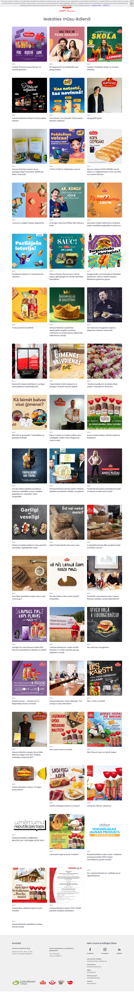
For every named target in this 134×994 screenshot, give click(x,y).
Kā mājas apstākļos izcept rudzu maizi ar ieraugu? (28, 597)
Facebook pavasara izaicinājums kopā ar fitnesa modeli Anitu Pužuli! (104, 490)
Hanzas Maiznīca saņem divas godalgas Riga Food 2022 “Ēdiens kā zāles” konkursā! (27, 171)
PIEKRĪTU (106, 5)
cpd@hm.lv (58, 956)
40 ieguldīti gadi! (94, 118)
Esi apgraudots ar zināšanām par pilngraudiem (64, 68)
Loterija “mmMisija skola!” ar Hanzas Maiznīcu (102, 68)
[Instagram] (105, 950)
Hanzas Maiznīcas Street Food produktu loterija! (29, 119)
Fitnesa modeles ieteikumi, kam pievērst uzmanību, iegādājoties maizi (29, 546)
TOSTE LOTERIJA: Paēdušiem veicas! (65, 169)
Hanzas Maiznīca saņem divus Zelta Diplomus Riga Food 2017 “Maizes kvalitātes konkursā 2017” (27, 754)
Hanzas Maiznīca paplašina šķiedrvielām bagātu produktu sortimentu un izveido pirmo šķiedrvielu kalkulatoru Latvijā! (66, 332)
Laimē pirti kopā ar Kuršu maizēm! (64, 854)
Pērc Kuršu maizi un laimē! (61, 749)
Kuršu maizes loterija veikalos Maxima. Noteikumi (103, 436)
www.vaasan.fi (91, 983)
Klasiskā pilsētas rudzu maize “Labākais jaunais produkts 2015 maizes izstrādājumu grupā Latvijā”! (104, 857)
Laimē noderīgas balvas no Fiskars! (65, 806)
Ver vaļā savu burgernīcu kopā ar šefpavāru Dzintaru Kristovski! (101, 329)
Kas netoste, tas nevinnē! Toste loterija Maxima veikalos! (66, 119)
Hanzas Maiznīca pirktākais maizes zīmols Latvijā (27, 925)
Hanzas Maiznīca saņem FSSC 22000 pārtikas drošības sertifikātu (65, 909)
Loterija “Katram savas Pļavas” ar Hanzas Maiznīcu (26, 68)
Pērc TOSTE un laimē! (96, 701)
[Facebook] (90, 950)
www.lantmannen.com (94, 967)
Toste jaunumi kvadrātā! (22, 328)
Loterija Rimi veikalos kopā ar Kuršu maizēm (27, 909)
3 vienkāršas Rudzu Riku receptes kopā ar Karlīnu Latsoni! (103, 546)
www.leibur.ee (91, 972)
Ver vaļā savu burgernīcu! (98, 647)
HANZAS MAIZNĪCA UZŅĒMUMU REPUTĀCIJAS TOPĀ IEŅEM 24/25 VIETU (28, 839)
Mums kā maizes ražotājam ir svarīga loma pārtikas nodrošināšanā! (28, 385)
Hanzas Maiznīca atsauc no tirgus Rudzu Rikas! (26, 788)
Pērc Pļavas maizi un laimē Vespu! (101, 752)
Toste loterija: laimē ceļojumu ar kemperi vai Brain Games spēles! (63, 385)
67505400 (56, 954)
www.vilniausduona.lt (93, 978)
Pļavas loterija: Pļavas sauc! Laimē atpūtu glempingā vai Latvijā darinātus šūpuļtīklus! (66, 276)
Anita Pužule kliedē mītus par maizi (64, 545)
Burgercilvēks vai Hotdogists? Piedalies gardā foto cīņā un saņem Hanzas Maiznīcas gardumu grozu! (104, 276)
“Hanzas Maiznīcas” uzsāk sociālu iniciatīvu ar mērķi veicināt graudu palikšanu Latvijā (64, 650)
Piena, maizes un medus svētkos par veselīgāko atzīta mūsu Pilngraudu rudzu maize (65, 437)
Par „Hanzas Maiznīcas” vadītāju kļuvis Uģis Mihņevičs (103, 874)
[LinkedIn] (119, 950)
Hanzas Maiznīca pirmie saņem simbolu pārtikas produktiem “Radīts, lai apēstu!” (67, 490)
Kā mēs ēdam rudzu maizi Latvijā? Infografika (64, 597)
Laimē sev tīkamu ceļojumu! (99, 806)
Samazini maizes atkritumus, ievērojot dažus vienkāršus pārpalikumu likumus (104, 224)
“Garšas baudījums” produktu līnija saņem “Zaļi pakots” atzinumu (102, 385)
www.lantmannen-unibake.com (97, 961)
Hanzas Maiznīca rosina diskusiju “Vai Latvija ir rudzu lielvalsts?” (66, 702)
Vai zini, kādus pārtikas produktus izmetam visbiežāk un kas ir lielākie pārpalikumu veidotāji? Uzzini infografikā (27, 493)
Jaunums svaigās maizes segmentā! (28, 223)
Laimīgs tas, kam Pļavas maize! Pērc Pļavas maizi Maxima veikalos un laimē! (29, 648)
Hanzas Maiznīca (67, 7)
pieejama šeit (96, 5)
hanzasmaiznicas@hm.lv (25, 953)
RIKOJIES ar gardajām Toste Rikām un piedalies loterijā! (28, 436)
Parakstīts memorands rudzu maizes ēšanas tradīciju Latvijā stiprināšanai (103, 597)
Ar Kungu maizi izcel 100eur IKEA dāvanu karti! (67, 224)
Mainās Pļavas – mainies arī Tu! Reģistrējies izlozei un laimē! (25, 702)
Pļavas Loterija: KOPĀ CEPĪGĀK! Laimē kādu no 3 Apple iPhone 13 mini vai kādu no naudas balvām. (104, 171)
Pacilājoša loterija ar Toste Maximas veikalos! (27, 275)
